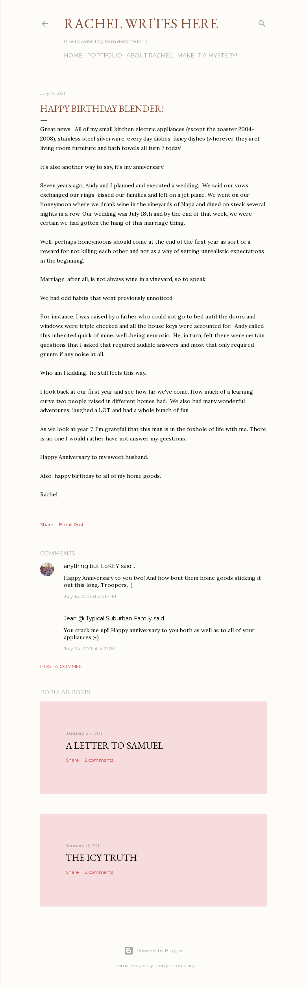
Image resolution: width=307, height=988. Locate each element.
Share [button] (46, 524)
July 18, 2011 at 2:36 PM (90, 596)
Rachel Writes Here (141, 23)
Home (73, 55)
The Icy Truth (101, 857)
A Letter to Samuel (114, 745)
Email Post (71, 524)
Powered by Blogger (153, 950)
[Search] (262, 22)
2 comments (99, 760)
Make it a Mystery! (207, 55)
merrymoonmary (174, 965)
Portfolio (104, 55)
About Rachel (149, 55)
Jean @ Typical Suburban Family (108, 618)
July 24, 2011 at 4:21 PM (90, 648)
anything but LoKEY (91, 566)
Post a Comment (62, 666)
